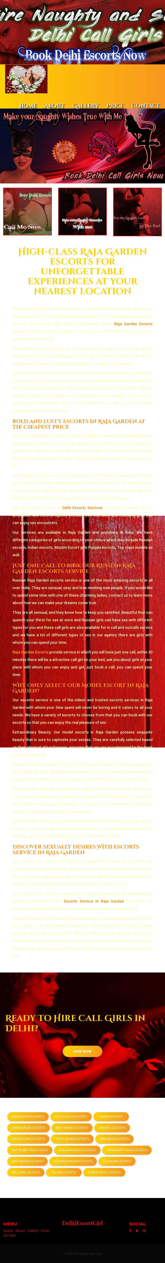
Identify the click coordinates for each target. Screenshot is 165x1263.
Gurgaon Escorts (117, 1161)
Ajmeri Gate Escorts (104, 1172)
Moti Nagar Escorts (72, 1127)
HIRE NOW (82, 1051)
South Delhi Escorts (71, 1116)
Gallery (85, 106)
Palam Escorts (64, 1172)
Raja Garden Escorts (133, 323)
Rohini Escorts (111, 1116)
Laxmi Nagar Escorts (28, 1127)
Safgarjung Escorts (28, 1138)
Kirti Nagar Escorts (27, 1161)
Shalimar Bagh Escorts (77, 1149)
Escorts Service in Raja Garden (94, 900)
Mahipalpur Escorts (28, 1116)
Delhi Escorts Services (82, 507)
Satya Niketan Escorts (30, 1149)
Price (115, 106)
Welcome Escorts (26, 1172)
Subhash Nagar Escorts (73, 1161)
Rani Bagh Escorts (114, 1138)
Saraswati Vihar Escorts (127, 1149)
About (54, 106)
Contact (145, 106)
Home (28, 106)
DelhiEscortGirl (82, 1222)
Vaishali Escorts (112, 1127)
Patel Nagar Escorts (72, 1138)
